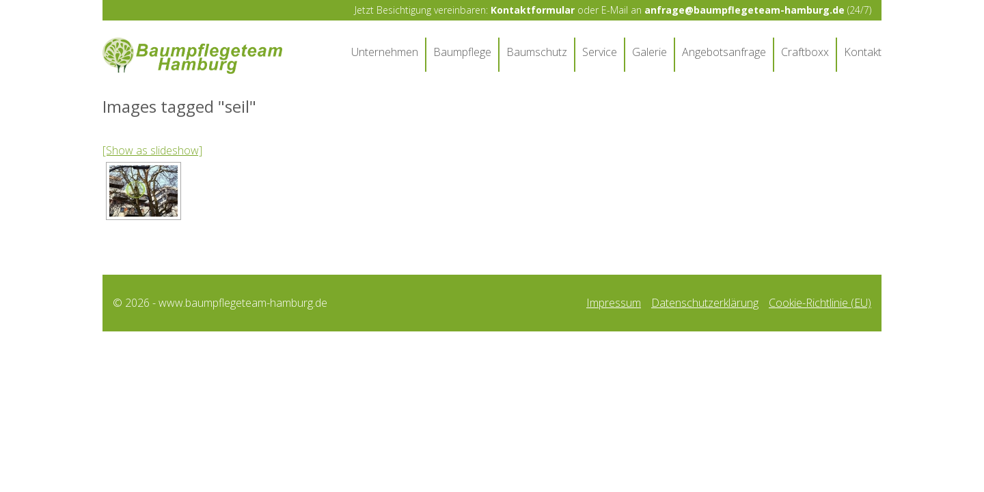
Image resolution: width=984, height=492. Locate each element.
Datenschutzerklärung (704, 305)
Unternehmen (384, 51)
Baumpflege (462, 51)
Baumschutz (536, 51)
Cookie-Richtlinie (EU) (820, 305)
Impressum (613, 305)
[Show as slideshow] (152, 153)
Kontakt (863, 51)
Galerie (649, 51)
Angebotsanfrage (724, 51)
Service (599, 51)
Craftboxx (805, 51)
